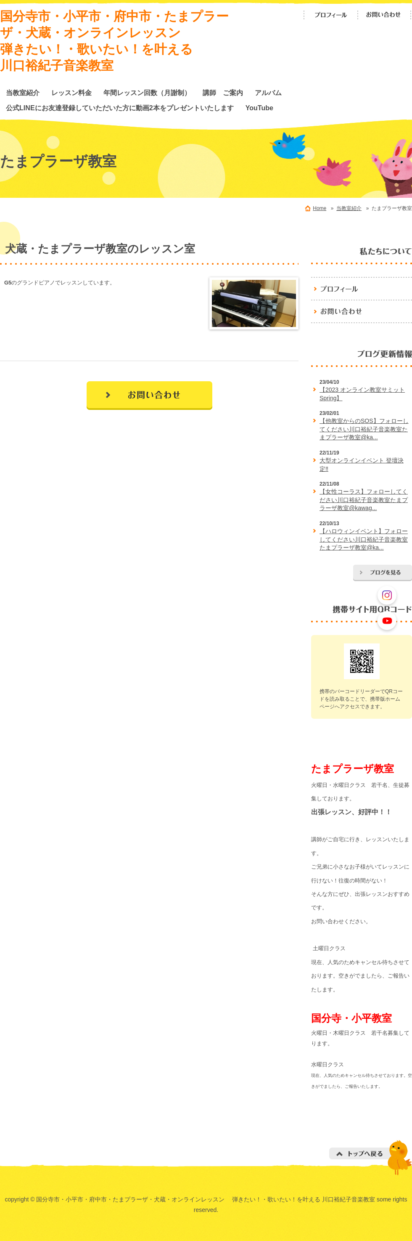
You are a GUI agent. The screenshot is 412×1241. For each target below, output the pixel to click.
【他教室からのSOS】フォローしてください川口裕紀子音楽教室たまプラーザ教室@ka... (364, 429)
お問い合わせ (384, 15)
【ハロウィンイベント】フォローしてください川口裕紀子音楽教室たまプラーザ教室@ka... (364, 539)
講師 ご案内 (223, 92)
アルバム (268, 92)
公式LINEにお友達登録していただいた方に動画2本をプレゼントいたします (120, 108)
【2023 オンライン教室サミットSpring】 (362, 393)
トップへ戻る (370, 1157)
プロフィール (331, 15)
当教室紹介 (23, 92)
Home (319, 208)
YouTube (259, 108)
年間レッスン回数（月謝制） (147, 92)
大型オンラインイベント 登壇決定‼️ (362, 464)
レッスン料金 (71, 92)
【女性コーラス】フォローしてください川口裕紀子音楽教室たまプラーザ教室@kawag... (364, 499)
